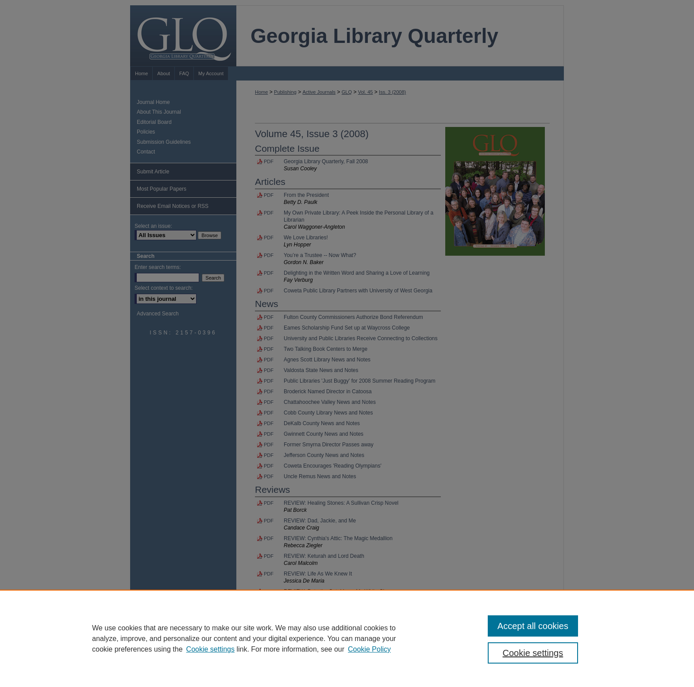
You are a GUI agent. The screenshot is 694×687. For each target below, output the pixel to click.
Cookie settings (210, 649)
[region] (347, 638)
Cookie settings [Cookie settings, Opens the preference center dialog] (533, 653)
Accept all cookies (532, 626)
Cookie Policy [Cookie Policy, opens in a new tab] (369, 649)
